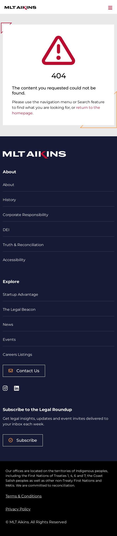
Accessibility (14, 260)
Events (9, 339)
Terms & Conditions (24, 496)
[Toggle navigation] (110, 8)
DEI (6, 230)
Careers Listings (17, 354)
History (9, 200)
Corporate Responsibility (25, 215)
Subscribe (23, 440)
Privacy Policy (18, 509)
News (8, 324)
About (8, 185)
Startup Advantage (20, 294)
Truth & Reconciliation (23, 245)
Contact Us (24, 370)
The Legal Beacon (19, 309)
